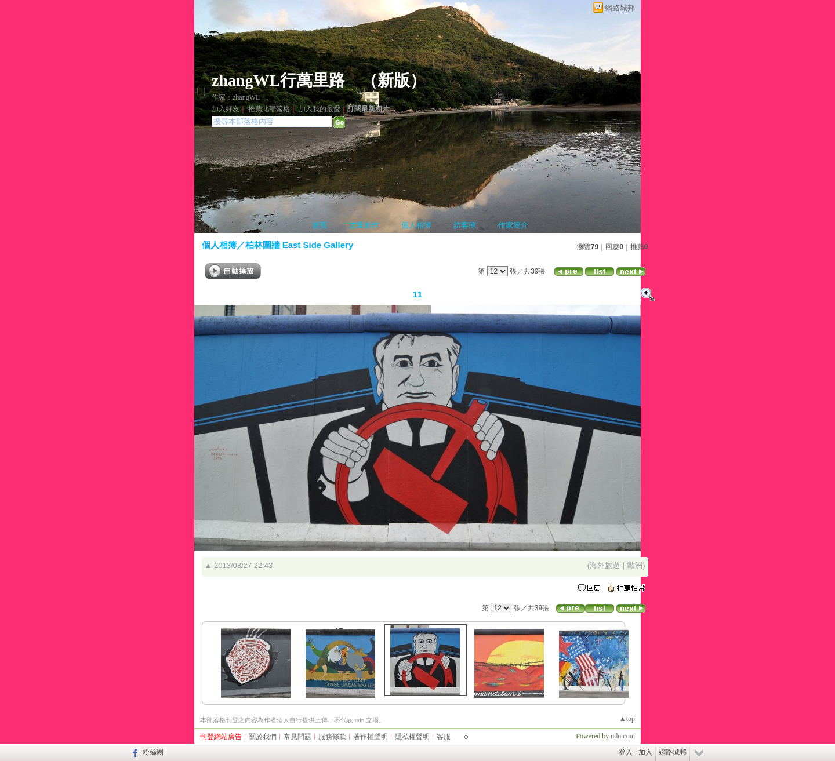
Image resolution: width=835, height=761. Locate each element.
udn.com (623, 736)
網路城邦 (620, 7)
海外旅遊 (605, 565)
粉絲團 (153, 752)
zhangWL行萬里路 (278, 80)
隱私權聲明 (412, 737)
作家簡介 (513, 225)
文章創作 (364, 225)
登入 (626, 752)
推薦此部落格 (269, 109)
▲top (627, 719)
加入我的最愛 (319, 109)
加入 (645, 752)
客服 (444, 737)
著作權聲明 (370, 737)
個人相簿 (416, 225)
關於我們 (263, 737)
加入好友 (225, 109)
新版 (393, 80)
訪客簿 (464, 225)
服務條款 (332, 737)
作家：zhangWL (236, 97)
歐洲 (634, 565)
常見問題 (297, 737)
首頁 (319, 225)
